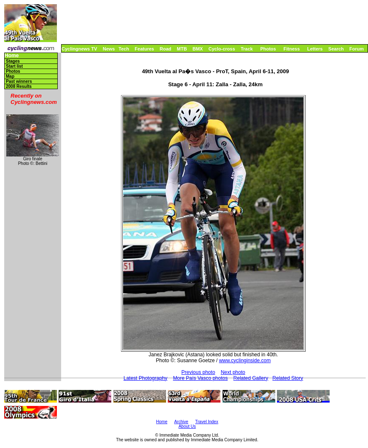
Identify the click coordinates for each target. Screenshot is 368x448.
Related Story (287, 378)
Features (144, 48)
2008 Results (19, 86)
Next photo (233, 372)
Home (12, 55)
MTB (182, 48)
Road (166, 48)
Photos (268, 48)
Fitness (291, 48)
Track (247, 48)
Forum (356, 48)
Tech (123, 48)
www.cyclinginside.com (245, 360)
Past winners (19, 81)
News (109, 48)
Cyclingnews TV (79, 48)
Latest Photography (145, 378)
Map (10, 76)
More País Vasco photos (200, 378)
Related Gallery (251, 378)
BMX (198, 48)
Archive (181, 421)
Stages (13, 61)
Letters (315, 48)
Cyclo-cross (222, 48)
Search (336, 48)
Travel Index (206, 421)
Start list (14, 66)
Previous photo (198, 372)
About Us (187, 426)
